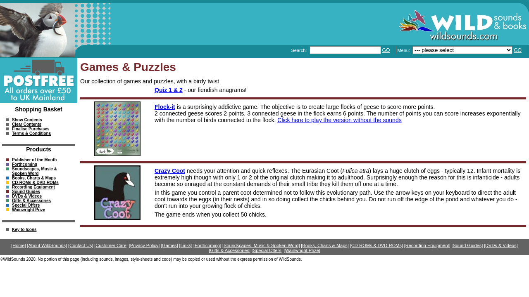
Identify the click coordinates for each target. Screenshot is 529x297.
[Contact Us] (80, 245)
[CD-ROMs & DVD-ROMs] (376, 245)
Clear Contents (26, 124)
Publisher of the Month (34, 160)
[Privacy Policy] (144, 245)
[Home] (18, 245)
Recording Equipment (33, 187)
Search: (299, 50)
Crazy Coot (170, 170)
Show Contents (27, 120)
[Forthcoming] (207, 245)
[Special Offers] (267, 250)
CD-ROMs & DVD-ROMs (35, 182)
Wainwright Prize (28, 209)
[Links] (185, 245)
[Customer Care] (111, 245)
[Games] (169, 245)
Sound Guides (26, 191)
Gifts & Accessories (31, 200)
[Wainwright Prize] (302, 250)
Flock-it (165, 107)
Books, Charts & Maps (34, 178)
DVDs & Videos (27, 196)
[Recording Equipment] (427, 245)
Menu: (404, 50)
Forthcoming (24, 164)
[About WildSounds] (47, 245)
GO (386, 50)
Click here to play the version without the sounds (339, 120)
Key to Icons (24, 229)
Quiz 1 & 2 (169, 90)
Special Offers (26, 205)
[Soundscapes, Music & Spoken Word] (261, 245)
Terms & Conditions (31, 133)
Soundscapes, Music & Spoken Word (34, 171)
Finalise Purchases (31, 129)
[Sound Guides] (467, 245)
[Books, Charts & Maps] (325, 245)
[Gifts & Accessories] (229, 250)
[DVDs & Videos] (501, 245)
